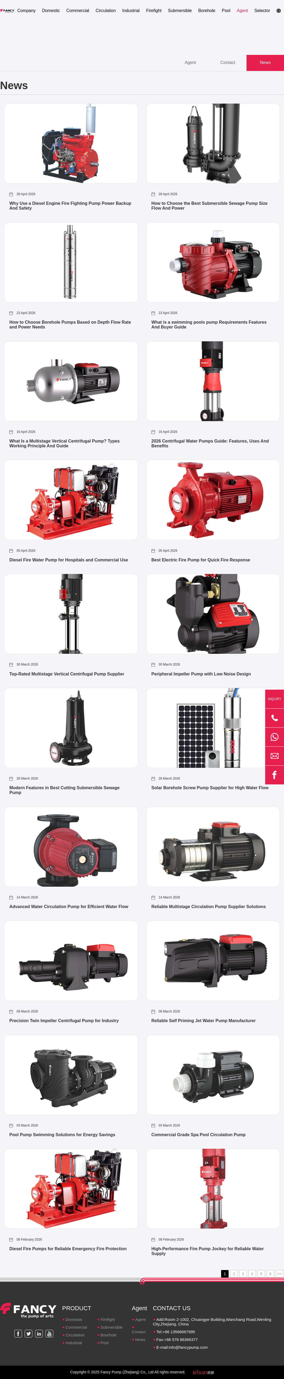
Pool (226, 10)
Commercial (77, 10)
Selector (262, 10)
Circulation (106, 10)
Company (26, 10)
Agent (242, 10)
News (140, 1340)
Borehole (206, 10)
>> (279, 1274)
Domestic (51, 10)
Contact (139, 1332)
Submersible (180, 10)
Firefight (154, 10)
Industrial (131, 10)
